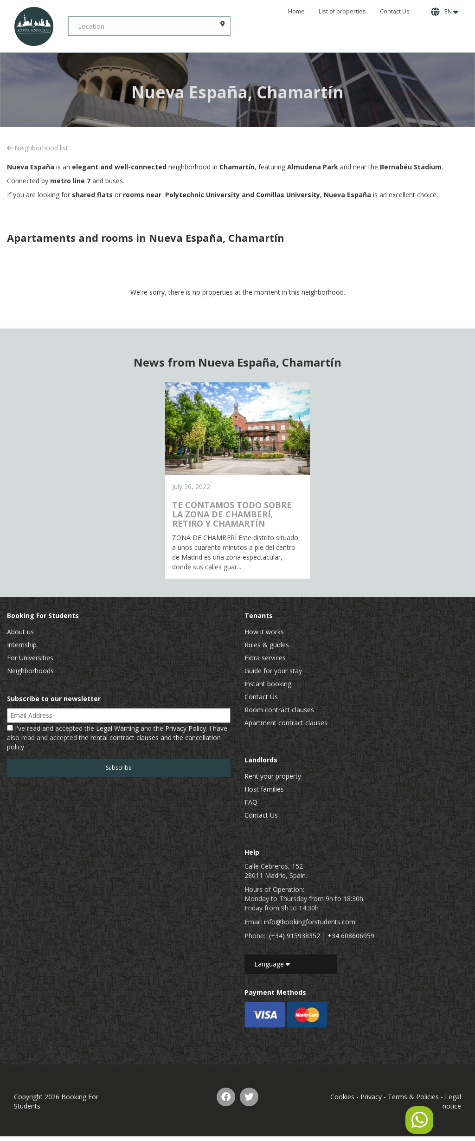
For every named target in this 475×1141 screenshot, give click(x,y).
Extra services (265, 657)
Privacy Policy (185, 728)
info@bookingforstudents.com (309, 921)
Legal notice (452, 1101)
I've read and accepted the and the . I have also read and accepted (117, 737)
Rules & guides (266, 644)
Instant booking (267, 683)
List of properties (342, 11)
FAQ (250, 802)
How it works (264, 631)
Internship (22, 644)
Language (272, 964)
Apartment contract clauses (285, 722)
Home (296, 11)
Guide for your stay (273, 670)
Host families (264, 789)
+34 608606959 (350, 935)
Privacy (371, 1096)
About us (20, 631)
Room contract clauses (279, 709)
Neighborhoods (30, 670)
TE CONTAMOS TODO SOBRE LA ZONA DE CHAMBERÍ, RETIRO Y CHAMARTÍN (232, 514)
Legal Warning (117, 728)
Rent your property (272, 776)
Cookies (342, 1096)
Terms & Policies (413, 1096)
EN (444, 11)
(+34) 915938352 (294, 935)
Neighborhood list (37, 147)
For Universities (30, 657)
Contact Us (395, 11)
